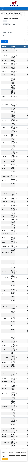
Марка (4, 20)
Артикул (4, 46)
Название (13, 46)
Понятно (5, 459)
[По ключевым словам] (14, 36)
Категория (5, 24)
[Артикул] (14, 32)
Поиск (4, 41)
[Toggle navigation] (2, 8)
